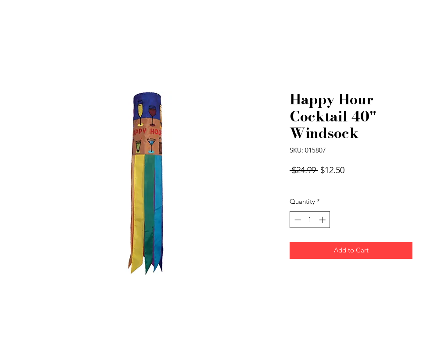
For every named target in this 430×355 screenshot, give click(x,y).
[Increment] (323, 220)
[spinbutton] (310, 220)
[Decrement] (297, 220)
